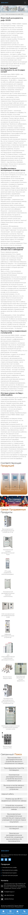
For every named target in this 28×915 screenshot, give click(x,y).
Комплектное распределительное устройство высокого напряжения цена (14, 778)
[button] (24, 481)
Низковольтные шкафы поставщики (14, 827)
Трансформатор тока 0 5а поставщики (14, 769)
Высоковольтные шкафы (10, 870)
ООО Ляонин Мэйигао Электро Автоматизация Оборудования (13, 131)
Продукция (10, 912)
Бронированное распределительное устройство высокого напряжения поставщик (14, 760)
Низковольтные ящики (9, 873)
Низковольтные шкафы (9, 867)
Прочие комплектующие (10, 875)
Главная (3, 14)
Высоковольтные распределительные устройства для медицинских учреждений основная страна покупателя (14, 818)
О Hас (17, 912)
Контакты (24, 912)
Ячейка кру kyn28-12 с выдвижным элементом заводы (14, 800)
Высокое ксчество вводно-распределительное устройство (14, 787)
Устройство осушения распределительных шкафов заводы (14, 807)
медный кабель (8, 794)
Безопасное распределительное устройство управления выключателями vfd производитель (14, 837)
